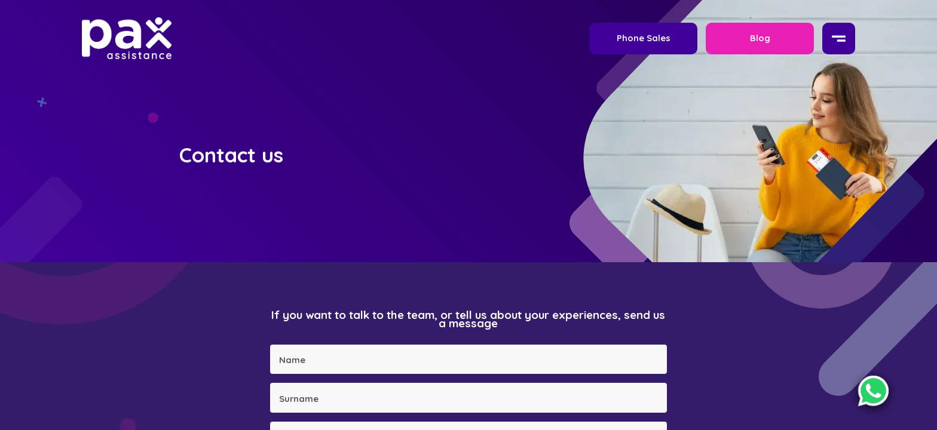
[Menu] (839, 38)
